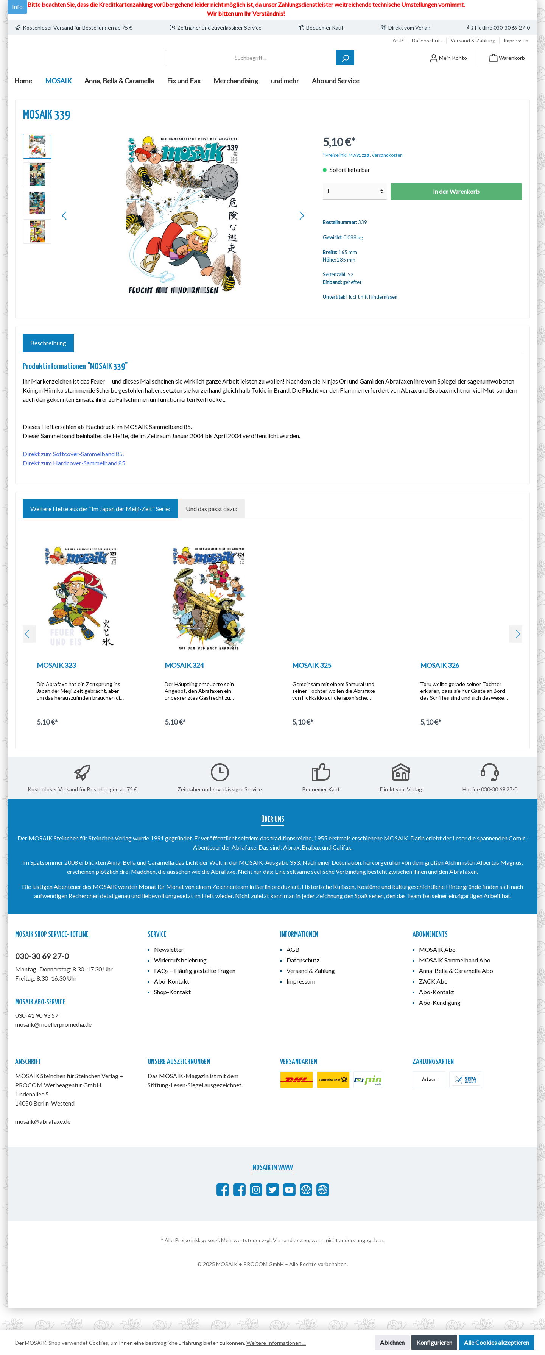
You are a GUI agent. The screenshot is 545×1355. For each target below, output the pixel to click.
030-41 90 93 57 (36, 1036)
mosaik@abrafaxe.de (42, 1142)
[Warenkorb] (507, 68)
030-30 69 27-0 (42, 977)
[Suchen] (345, 68)
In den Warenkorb (456, 212)
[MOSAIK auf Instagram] (256, 1211)
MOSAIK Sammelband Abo (454, 981)
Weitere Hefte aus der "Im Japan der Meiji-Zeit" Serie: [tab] (100, 529)
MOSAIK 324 (184, 686)
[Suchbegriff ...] (250, 68)
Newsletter (169, 970)
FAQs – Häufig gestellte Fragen (194, 991)
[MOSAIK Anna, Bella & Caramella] (239, 1211)
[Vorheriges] (64, 237)
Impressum (516, 40)
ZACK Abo (433, 1002)
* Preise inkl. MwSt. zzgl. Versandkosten (363, 176)
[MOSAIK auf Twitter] (272, 1211)
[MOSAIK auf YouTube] (289, 1211)
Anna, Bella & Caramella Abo (456, 991)
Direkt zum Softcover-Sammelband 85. (73, 475)
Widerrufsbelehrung (180, 981)
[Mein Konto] (448, 68)
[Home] (23, 101)
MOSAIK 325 (311, 686)
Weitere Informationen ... (276, 1342)
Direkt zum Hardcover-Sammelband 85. (74, 484)
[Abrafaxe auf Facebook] (222, 1211)
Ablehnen (392, 1342)
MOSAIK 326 (439, 686)
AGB (398, 40)
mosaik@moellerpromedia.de (53, 1045)
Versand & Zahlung (472, 40)
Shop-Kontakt (172, 1013)
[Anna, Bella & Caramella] (322, 1211)
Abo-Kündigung (440, 1023)
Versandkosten (291, 1261)
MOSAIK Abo (437, 970)
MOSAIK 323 (56, 686)
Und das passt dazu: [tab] (211, 529)
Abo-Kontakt (171, 1002)
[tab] (48, 364)
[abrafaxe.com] (306, 1211)
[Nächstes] (301, 237)
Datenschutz (427, 40)
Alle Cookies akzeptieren (496, 1342)
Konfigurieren (434, 1342)
